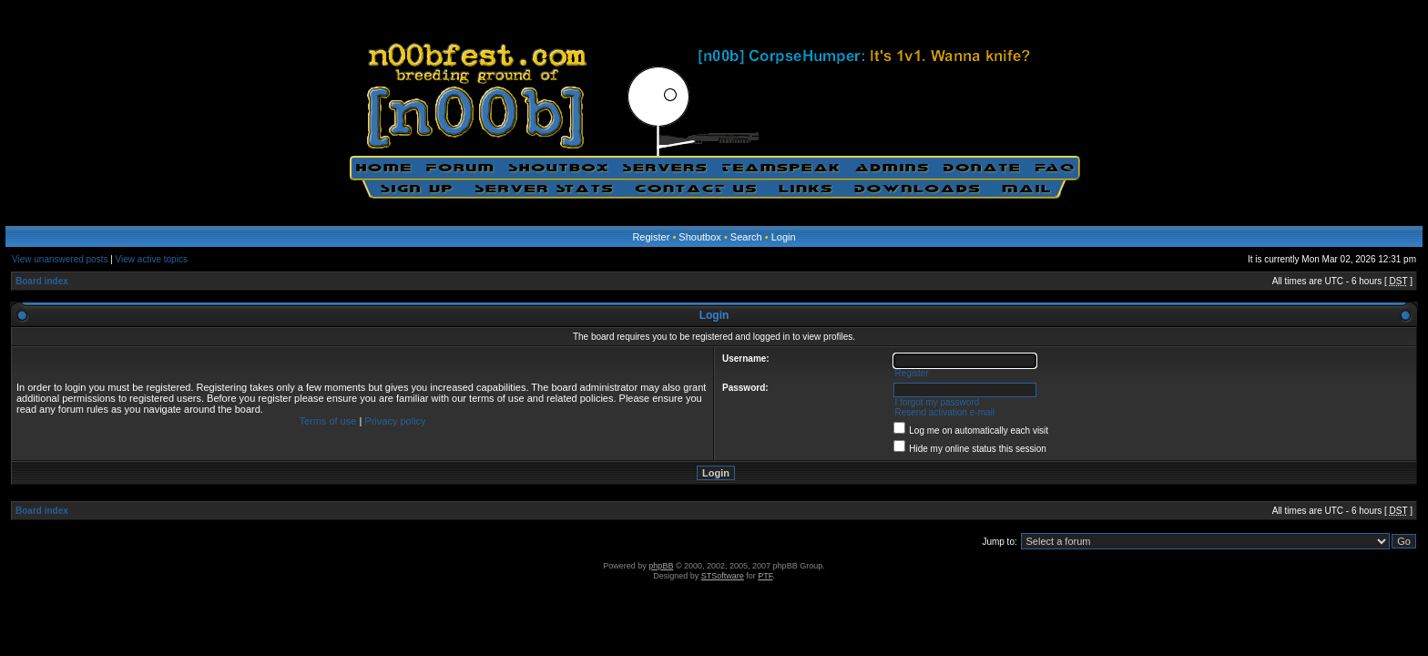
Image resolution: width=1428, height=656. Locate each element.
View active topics (152, 259)
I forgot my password (936, 402)
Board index (41, 281)
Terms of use (327, 420)
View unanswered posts (59, 259)
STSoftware (722, 575)
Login (783, 236)
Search (746, 236)
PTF (765, 575)
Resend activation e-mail (944, 412)
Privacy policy (394, 420)
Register (650, 236)
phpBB (660, 565)
